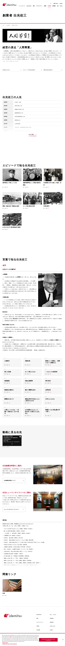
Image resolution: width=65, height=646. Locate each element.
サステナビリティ (40, 622)
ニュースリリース (22, 5)
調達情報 (51, 622)
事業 (37, 618)
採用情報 (51, 618)
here (10, 636)
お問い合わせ (55, 3)
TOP (3, 25)
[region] (32, 639)
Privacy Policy (5, 642)
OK (12, 443)
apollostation (38, 614)
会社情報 (8, 25)
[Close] (63, 639)
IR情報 (37, 626)
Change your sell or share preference (9, 643)
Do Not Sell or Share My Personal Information (48, 640)
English (61, 3)
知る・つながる (53, 614)
